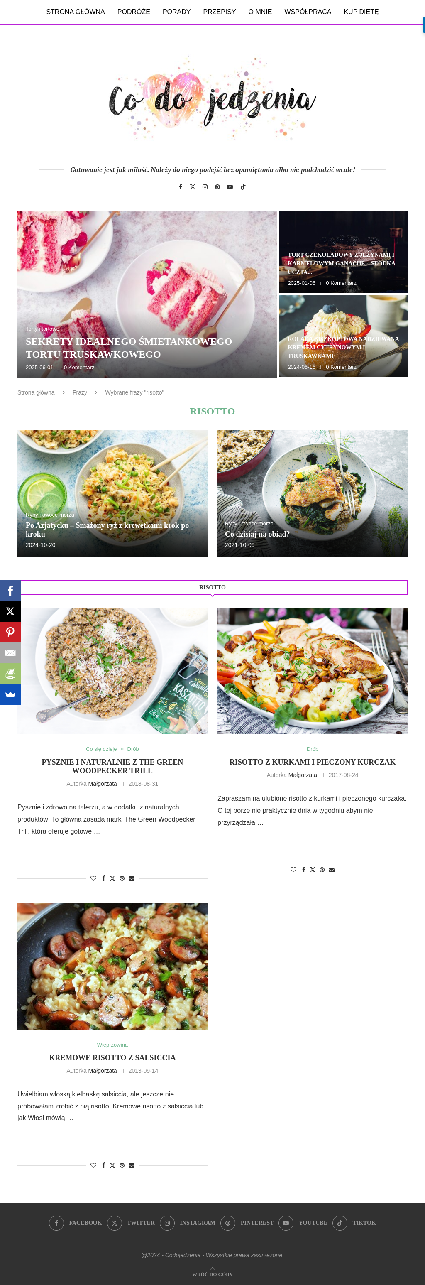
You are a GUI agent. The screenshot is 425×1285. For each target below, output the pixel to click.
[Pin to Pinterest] (122, 878)
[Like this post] (93, 878)
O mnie (260, 11)
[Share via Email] (131, 878)
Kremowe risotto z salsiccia (112, 1058)
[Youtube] (230, 187)
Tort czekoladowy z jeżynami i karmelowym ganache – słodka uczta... (341, 263)
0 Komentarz (79, 367)
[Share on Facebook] (103, 878)
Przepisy (219, 11)
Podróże (133, 11)
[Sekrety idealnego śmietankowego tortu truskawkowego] (147, 294)
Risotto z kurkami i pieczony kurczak (313, 762)
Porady (177, 11)
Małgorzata (102, 783)
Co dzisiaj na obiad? (257, 534)
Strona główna (75, 11)
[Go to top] (212, 1274)
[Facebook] (180, 187)
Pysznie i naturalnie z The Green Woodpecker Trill (112, 766)
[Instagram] (205, 187)
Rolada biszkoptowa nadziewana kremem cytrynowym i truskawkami (343, 348)
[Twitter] (192, 187)
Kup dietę (361, 11)
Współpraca (308, 11)
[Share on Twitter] (112, 878)
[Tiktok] (243, 187)
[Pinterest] (217, 187)
